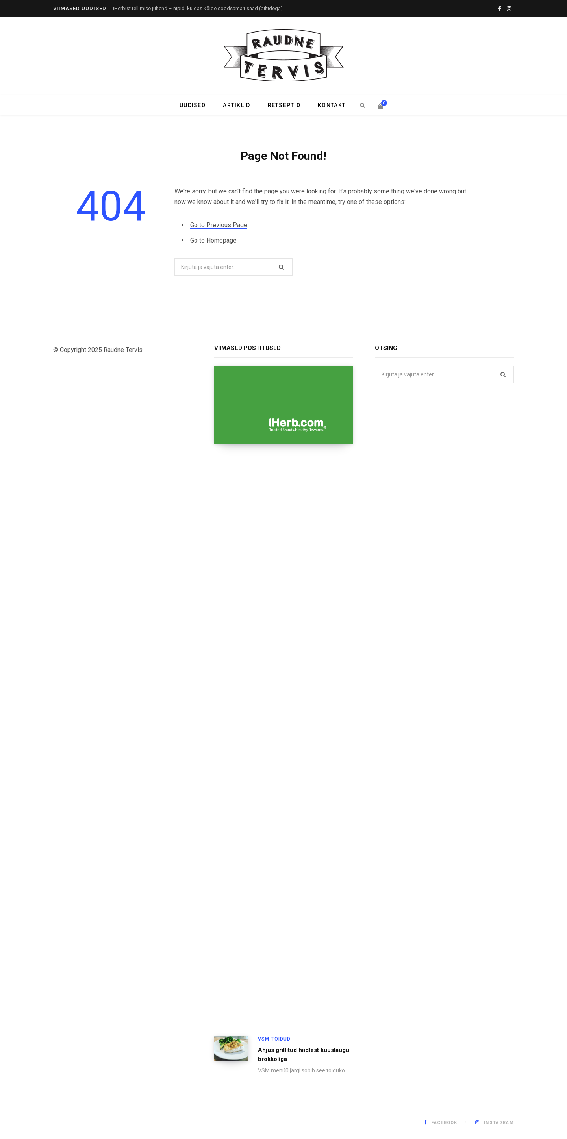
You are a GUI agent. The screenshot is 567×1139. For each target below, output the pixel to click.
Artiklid (236, 105)
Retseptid (284, 105)
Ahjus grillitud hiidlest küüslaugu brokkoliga (303, 1054)
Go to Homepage (213, 240)
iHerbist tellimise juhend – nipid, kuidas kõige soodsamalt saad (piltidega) (198, 8)
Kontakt (332, 105)
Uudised (193, 105)
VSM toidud (274, 1039)
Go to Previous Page (218, 225)
